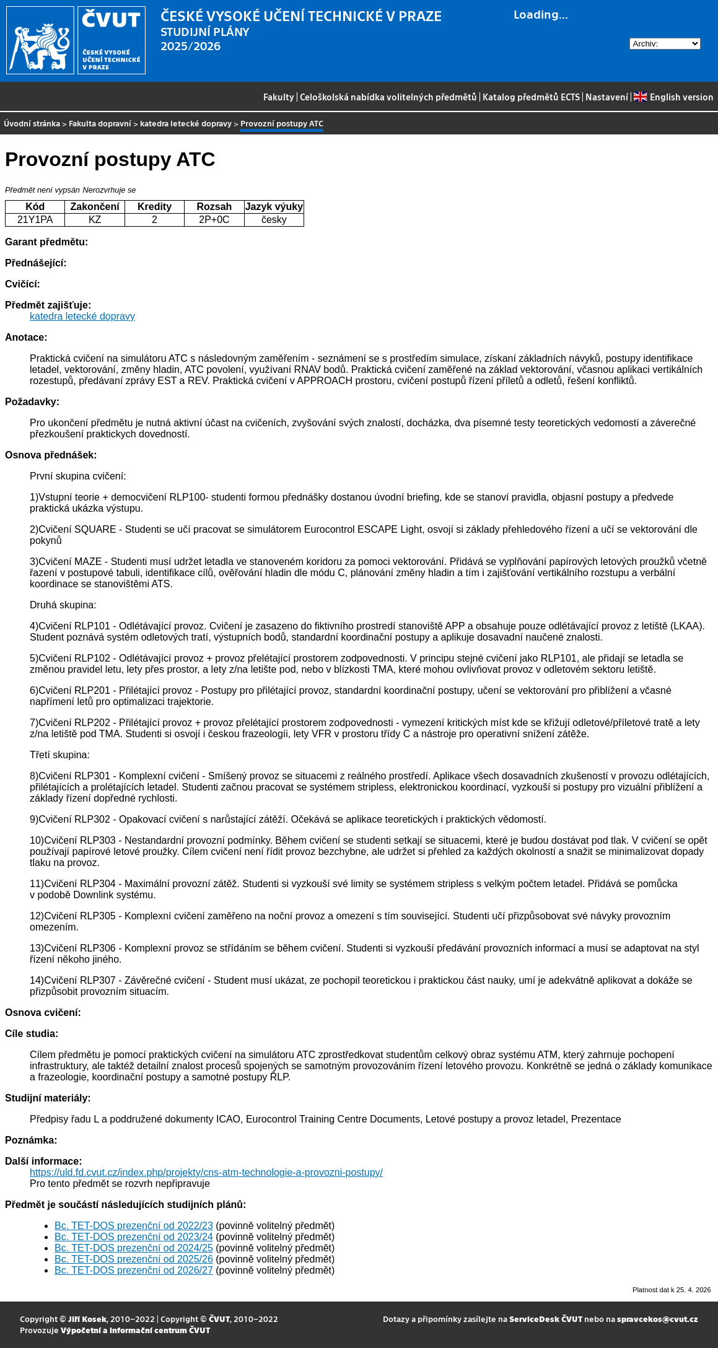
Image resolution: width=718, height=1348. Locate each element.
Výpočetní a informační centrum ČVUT (135, 1329)
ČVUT (219, 1318)
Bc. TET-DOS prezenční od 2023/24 (134, 1237)
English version (673, 96)
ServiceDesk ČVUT (545, 1318)
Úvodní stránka (32, 123)
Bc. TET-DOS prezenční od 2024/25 (134, 1248)
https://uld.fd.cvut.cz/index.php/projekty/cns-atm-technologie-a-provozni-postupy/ (206, 1172)
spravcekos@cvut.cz (657, 1318)
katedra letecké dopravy (186, 123)
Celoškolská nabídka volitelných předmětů (388, 96)
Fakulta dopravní (100, 123)
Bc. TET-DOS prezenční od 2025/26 (134, 1259)
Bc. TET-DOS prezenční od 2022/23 (134, 1225)
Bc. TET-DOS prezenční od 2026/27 (134, 1270)
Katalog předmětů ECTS (531, 96)
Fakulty (278, 96)
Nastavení (606, 96)
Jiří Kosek (87, 1318)
